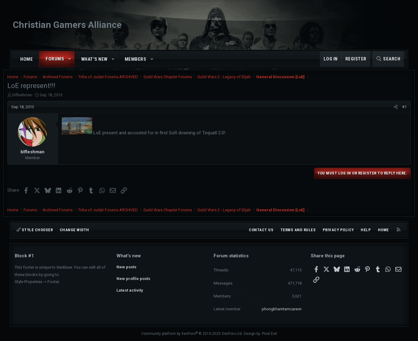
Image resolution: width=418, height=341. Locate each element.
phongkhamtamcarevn (282, 309)
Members (135, 59)
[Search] (388, 59)
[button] (69, 59)
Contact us (261, 230)
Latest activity (129, 288)
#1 (397, 111)
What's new (94, 59)
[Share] (388, 111)
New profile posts (133, 277)
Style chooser (35, 230)
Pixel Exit (269, 334)
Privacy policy (338, 230)
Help (366, 230)
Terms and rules (298, 230)
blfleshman (30, 99)
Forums (55, 59)
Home (26, 59)
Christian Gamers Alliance (67, 24)
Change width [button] (74, 230)
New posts (126, 266)
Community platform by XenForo (192, 334)
